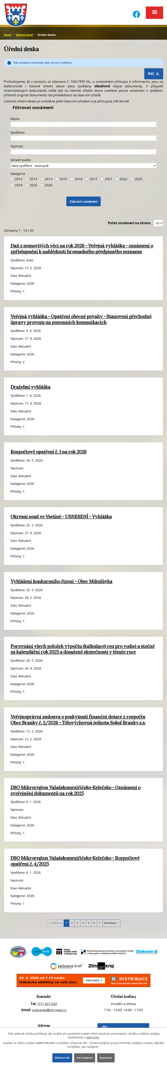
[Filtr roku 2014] (42, 180)
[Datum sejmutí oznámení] (83, 153)
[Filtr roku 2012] (12, 180)
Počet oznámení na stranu (129, 224)
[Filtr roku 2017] (87, 180)
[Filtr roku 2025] (27, 186)
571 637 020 (47, 1005)
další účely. (93, 1037)
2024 (18, 186)
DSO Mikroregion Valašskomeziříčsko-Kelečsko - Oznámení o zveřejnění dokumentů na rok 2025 (75, 791)
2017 (93, 180)
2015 (63, 180)
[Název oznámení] (83, 125)
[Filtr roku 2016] (72, 180)
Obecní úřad (24, 36)
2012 (18, 180)
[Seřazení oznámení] (83, 166)
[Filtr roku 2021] (102, 180)
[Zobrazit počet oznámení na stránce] (158, 224)
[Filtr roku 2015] (57, 180)
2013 (33, 180)
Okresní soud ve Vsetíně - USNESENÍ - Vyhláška (61, 518)
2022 (123, 180)
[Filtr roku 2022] (117, 180)
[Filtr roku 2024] (12, 186)
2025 (33, 186)
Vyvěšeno (18, 133)
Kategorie (18, 175)
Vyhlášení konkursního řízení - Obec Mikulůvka (61, 582)
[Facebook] (136, 12)
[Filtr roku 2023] (132, 180)
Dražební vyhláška (30, 388)
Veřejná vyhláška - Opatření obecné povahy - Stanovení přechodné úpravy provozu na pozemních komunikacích (81, 320)
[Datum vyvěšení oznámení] (83, 139)
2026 (48, 186)
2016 (78, 180)
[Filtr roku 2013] (27, 180)
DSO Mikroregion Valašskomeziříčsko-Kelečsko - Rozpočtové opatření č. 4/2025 (75, 862)
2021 (108, 180)
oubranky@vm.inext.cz (49, 1011)
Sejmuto (17, 147)
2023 (138, 180)
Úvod (7, 36)
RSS (154, 75)
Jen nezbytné (85, 1057)
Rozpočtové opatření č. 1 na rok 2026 (49, 453)
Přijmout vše (62, 1057)
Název (15, 120)
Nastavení (106, 1057)
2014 (48, 180)
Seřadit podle (21, 161)
